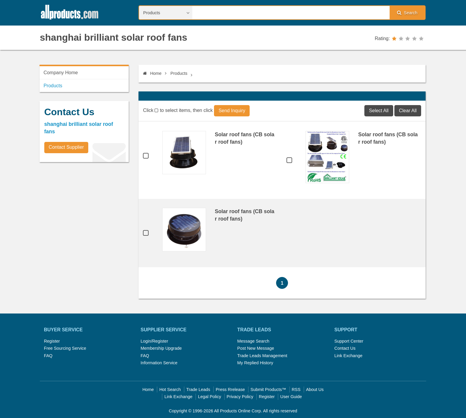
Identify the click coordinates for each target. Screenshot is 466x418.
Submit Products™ (268, 389)
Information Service (159, 362)
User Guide (291, 396)
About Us (315, 389)
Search (407, 12)
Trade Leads (198, 389)
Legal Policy (209, 396)
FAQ (48, 355)
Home (152, 73)
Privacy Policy (240, 396)
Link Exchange (348, 355)
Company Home (60, 72)
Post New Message (255, 348)
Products (179, 73)
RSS (296, 389)
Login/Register (154, 341)
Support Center (348, 341)
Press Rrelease (230, 389)
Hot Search (170, 389)
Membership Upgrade (161, 348)
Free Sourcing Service (65, 348)
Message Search (253, 341)
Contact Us (344, 348)
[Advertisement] (84, 208)
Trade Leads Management (262, 355)
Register (52, 341)
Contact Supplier (66, 147)
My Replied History (255, 362)
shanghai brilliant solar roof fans (113, 37)
